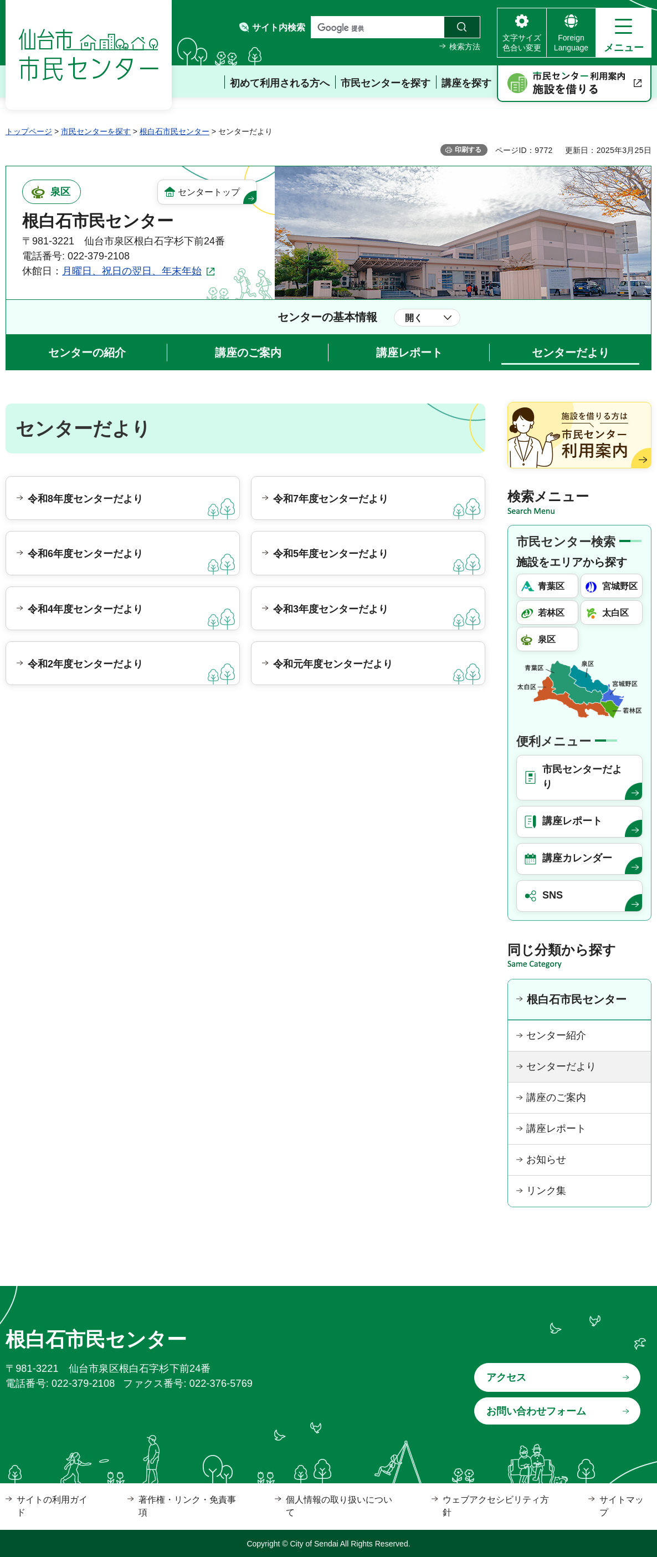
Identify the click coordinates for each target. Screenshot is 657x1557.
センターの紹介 (87, 352)
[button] (623, 32)
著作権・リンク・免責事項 (187, 1506)
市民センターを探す (96, 131)
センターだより (570, 352)
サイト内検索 (278, 27)
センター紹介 (556, 1035)
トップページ (29, 131)
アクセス (506, 1377)
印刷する (468, 150)
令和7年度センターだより (330, 498)
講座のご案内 (248, 352)
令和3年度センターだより (330, 609)
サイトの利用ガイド (52, 1506)
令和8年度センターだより (85, 498)
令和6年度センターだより (85, 553)
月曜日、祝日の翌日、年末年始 (132, 271)
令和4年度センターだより (85, 609)
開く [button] (414, 318)
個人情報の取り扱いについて (339, 1506)
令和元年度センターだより (333, 664)
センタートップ (209, 192)
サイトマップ (621, 1506)
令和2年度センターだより (85, 664)
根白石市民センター (174, 131)
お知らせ (546, 1159)
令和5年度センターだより (330, 553)
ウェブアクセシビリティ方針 (496, 1506)
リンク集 (546, 1190)
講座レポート (409, 352)
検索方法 (464, 46)
